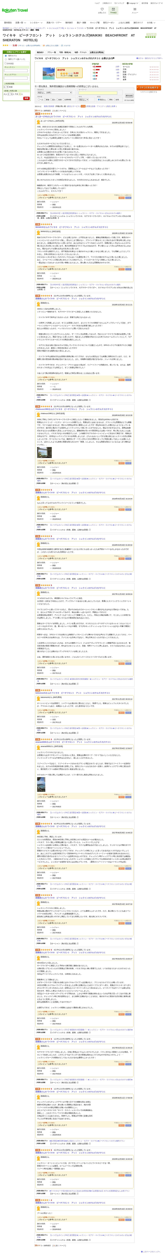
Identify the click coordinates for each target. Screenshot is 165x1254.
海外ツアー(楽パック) (16, 59)
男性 (111, 100)
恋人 (53, 100)
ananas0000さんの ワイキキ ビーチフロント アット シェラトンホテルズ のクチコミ (73, 742)
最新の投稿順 (49, 106)
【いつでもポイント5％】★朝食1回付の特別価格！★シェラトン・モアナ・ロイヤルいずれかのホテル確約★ (85, 680)
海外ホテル (12, 56)
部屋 (88, 106)
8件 (118, 73)
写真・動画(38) (65, 52)
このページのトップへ (151, 1252)
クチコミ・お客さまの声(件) (29, 45)
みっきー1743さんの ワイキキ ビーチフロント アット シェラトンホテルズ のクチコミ (74, 116)
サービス (76, 106)
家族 (47, 100)
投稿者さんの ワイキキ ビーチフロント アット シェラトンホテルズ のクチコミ (71, 299)
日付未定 (10, 64)
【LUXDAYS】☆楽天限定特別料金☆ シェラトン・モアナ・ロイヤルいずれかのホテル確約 (85, 285)
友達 (60, 100)
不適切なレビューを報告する (122, 195)
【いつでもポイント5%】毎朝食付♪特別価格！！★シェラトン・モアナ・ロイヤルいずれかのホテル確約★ (91, 1080)
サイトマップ (119, 3)
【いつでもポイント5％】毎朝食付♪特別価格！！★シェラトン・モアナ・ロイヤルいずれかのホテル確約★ (91, 1030)
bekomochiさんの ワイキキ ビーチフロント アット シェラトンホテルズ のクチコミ (73, 693)
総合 (69, 106)
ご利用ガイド (107, 3)
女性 (117, 100)
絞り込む (129, 96)
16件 (117, 70)
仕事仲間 (68, 100)
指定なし (103, 100)
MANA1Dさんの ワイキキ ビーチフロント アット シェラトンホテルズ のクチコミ (72, 227)
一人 (41, 100)
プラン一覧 (51, 52)
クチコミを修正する (149, 92)
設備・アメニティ (99, 106)
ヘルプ (97, 3)
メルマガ (67, 45)
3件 (118, 79)
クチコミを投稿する (149, 87)
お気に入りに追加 (52, 45)
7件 (118, 76)
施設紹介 (40, 52)
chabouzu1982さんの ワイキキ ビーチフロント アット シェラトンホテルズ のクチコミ (74, 409)
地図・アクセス (81, 52)
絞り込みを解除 (129, 100)
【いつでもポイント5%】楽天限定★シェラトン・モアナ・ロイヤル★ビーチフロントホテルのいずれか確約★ (84, 575)
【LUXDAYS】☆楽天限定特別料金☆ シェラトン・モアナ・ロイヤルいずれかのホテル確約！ (86, 213)
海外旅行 (6, 28)
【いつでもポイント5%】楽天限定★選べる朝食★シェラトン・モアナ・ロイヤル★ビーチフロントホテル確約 (84, 396)
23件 (117, 67)
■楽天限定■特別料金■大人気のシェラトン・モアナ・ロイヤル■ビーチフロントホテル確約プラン (87, 1141)
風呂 (108, 106)
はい (122, 198)
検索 (26, 98)
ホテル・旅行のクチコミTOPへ (150, 58)
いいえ (128, 198)
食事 (113, 106)
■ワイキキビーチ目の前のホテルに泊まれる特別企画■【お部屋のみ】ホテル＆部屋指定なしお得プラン (90, 1191)
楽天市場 (145, 3)
